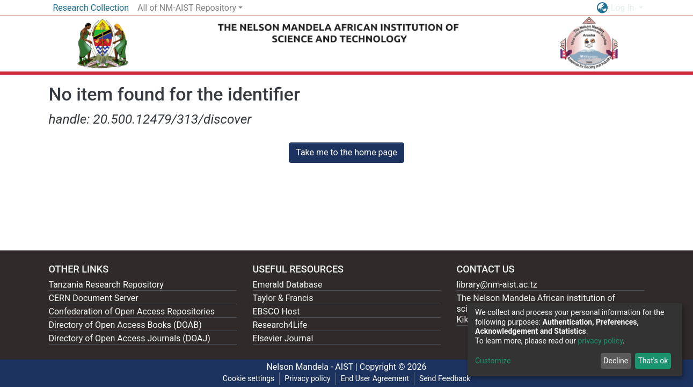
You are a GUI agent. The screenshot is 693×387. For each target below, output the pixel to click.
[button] (602, 8)
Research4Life (280, 325)
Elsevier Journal (283, 338)
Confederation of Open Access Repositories (132, 311)
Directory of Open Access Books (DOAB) (125, 325)
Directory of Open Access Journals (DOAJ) (129, 338)
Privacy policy (307, 378)
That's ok (653, 360)
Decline (615, 360)
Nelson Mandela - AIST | (312, 367)
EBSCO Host (276, 311)
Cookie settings (249, 378)
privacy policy (600, 340)
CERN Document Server (93, 298)
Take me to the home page (346, 152)
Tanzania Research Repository (106, 285)
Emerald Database (288, 285)
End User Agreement (375, 378)
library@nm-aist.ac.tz (497, 285)
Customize (492, 360)
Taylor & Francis (283, 298)
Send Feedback (444, 378)
